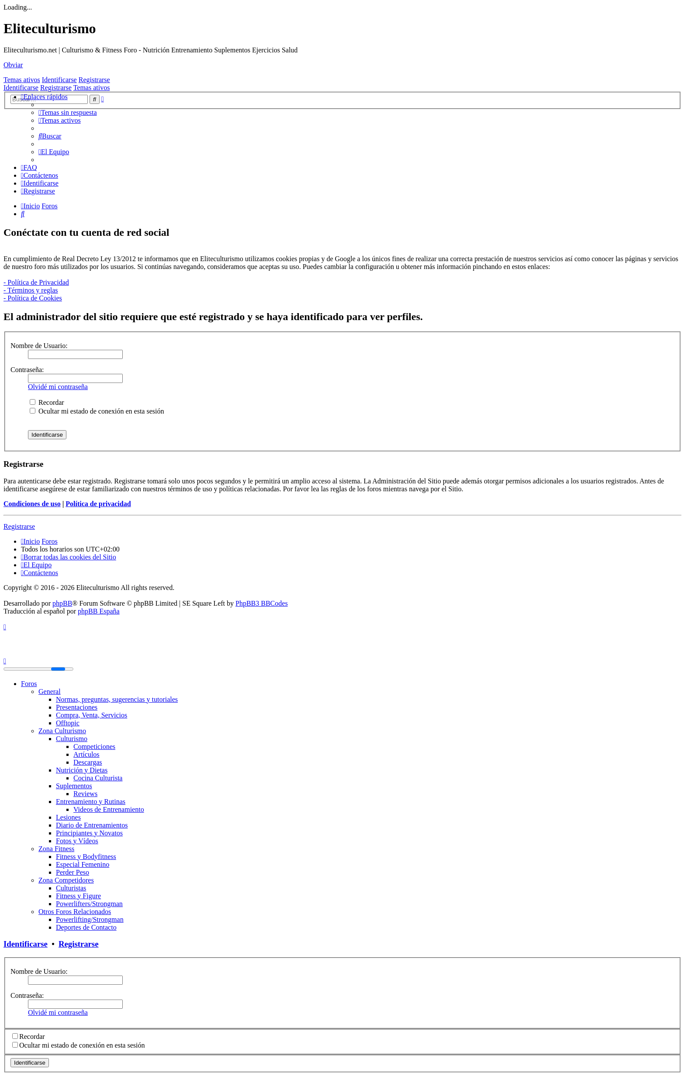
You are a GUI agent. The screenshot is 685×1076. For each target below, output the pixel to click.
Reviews (85, 793)
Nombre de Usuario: (39, 345)
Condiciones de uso (32, 503)
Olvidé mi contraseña (58, 386)
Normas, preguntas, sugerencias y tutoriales (117, 699)
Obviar (13, 65)
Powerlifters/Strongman (89, 903)
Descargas (87, 762)
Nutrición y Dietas (81, 770)
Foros (29, 683)
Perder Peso (72, 872)
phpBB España (99, 611)
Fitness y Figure (78, 896)
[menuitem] (67, 112)
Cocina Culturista (97, 778)
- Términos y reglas (30, 290)
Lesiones (68, 817)
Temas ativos (21, 79)
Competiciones (94, 746)
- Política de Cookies (32, 298)
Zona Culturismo (62, 731)
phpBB (62, 603)
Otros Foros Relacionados (74, 911)
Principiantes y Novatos (89, 833)
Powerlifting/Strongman (90, 919)
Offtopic (68, 723)
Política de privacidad (98, 503)
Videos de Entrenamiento (108, 809)
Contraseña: (27, 369)
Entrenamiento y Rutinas (90, 801)
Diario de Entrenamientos (92, 825)
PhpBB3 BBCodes (261, 603)
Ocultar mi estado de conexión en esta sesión (97, 411)
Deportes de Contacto (86, 927)
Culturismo (71, 738)
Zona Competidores (66, 880)
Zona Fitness (56, 848)
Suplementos (74, 786)
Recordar (47, 402)
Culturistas (71, 888)
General (49, 691)
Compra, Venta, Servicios (91, 715)
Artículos (86, 754)
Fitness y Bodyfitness (86, 856)
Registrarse (94, 79)
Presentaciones (76, 707)
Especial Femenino (82, 864)
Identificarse (59, 79)
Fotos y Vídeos (77, 841)
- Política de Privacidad (36, 282)
